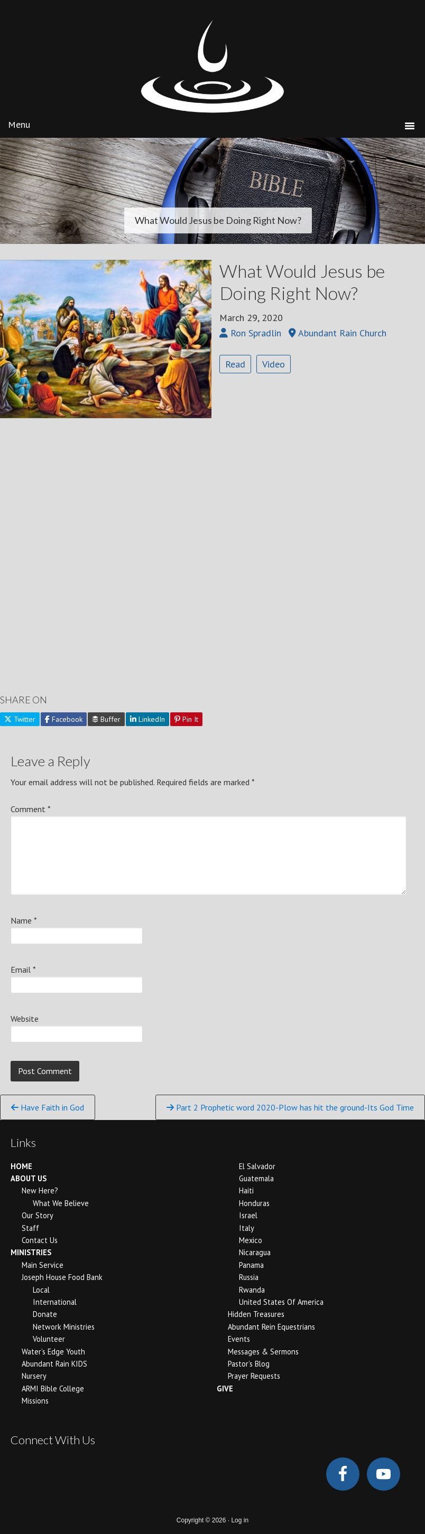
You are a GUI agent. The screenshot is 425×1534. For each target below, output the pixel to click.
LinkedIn (147, 719)
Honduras (254, 1203)
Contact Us (40, 1240)
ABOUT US (29, 1178)
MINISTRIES (31, 1252)
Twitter (19, 719)
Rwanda (252, 1290)
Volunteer (49, 1339)
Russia (248, 1277)
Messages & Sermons (263, 1352)
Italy (246, 1228)
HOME (21, 1166)
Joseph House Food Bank (62, 1277)
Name (24, 920)
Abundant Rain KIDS (54, 1364)
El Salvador (257, 1166)
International (55, 1302)
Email (23, 969)
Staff (30, 1228)
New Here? (40, 1190)
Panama (251, 1265)
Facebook (63, 719)
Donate (45, 1314)
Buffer (106, 719)
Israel (248, 1215)
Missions (35, 1401)
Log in (239, 1520)
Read (235, 364)
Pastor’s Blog (249, 1364)
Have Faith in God (47, 1107)
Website (25, 1018)
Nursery (34, 1376)
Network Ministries (64, 1327)
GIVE (225, 1389)
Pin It (186, 719)
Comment (31, 809)
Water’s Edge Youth (53, 1352)
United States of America (281, 1302)
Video (273, 364)
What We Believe (61, 1203)
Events (239, 1339)
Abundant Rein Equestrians (271, 1327)
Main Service (42, 1265)
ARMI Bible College (53, 1389)
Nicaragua (255, 1252)
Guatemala (256, 1178)
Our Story (37, 1215)
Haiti (246, 1190)
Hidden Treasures (256, 1314)
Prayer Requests (254, 1376)
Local (41, 1290)
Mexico (250, 1240)
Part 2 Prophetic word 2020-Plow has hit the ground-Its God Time (290, 1107)
